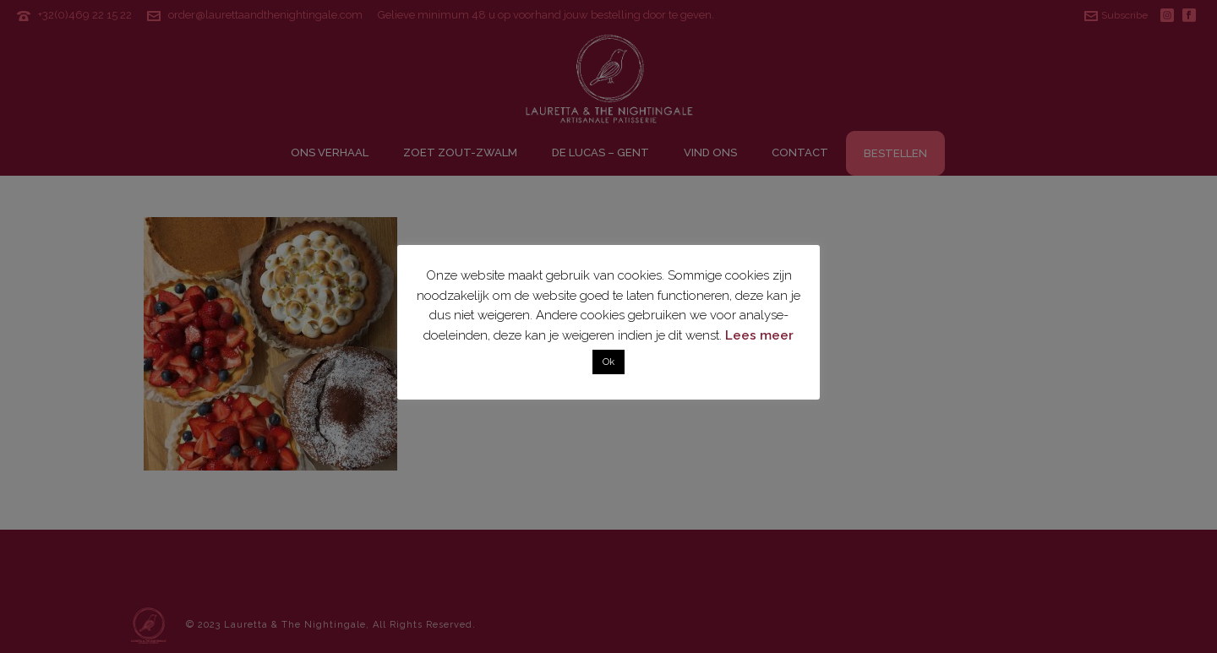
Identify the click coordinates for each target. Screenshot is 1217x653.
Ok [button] (608, 361)
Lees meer (759, 335)
